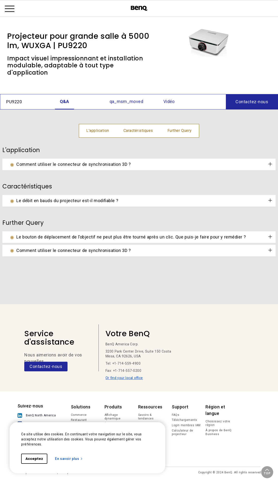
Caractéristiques (138, 130)
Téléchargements (184, 420)
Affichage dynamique (113, 416)
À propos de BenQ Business (218, 432)
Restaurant (79, 420)
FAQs (175, 415)
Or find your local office (124, 378)
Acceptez (34, 458)
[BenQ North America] (38, 416)
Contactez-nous (46, 366)
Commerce (79, 415)
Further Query (179, 130)
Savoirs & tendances (146, 416)
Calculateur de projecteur (182, 432)
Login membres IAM (186, 425)
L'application (97, 130)
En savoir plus (69, 459)
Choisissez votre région (217, 423)
